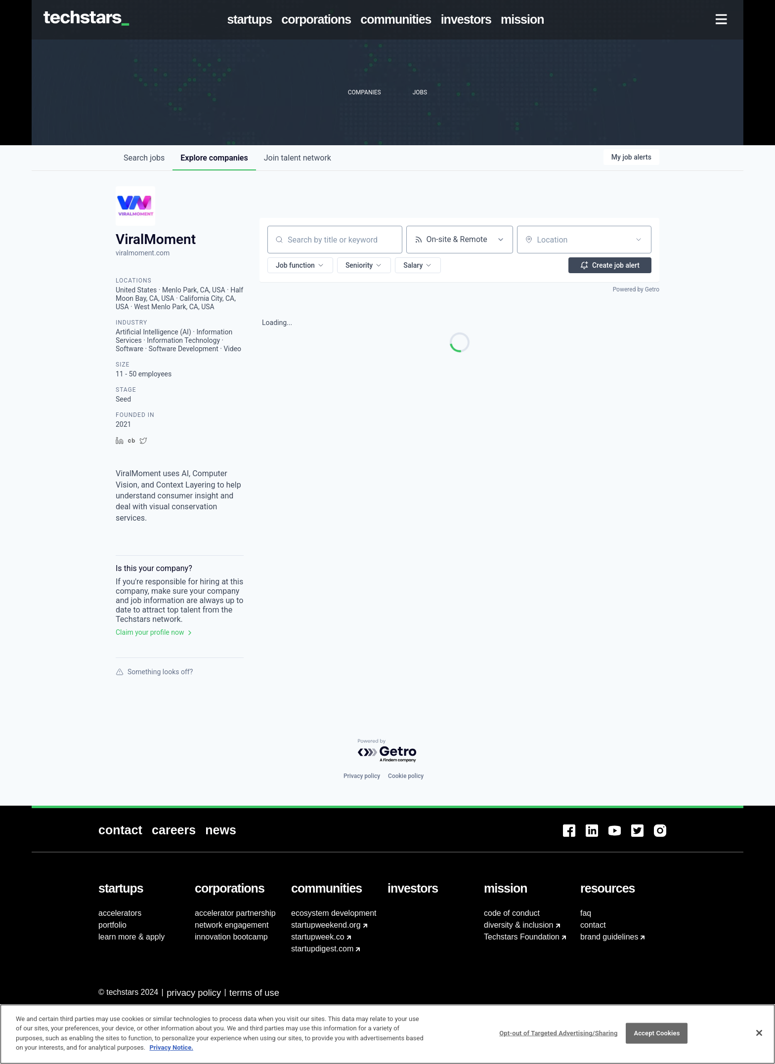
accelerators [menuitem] (119, 913)
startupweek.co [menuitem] (317, 937)
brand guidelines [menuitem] (609, 937)
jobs (144, 158)
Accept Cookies (657, 1038)
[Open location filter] (638, 239)
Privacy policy (362, 776)
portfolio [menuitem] (112, 925)
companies (214, 158)
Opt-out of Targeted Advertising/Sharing (558, 1038)
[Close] (759, 1038)
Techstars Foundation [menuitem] (522, 937)
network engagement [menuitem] (231, 925)
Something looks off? (154, 672)
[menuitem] (251, 20)
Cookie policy (406, 776)
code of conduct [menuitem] (512, 913)
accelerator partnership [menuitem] (235, 913)
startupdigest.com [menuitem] (322, 948)
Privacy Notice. (171, 1053)
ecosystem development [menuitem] (334, 913)
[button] (300, 265)
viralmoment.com (143, 253)
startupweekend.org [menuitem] (326, 925)
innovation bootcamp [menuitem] (231, 937)
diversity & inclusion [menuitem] (519, 925)
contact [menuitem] (593, 925)
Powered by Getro (636, 289)
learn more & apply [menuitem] (131, 937)
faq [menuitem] (585, 913)
